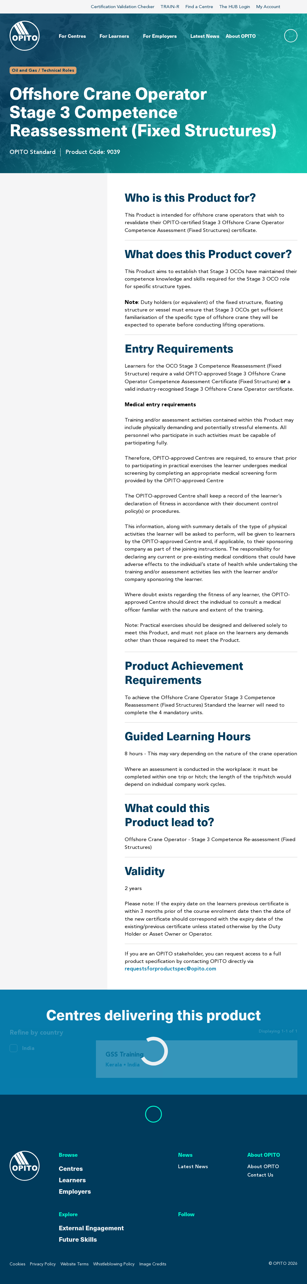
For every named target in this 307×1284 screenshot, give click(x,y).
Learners (72, 1179)
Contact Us (260, 1175)
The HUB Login (234, 6)
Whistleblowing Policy (114, 1264)
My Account (271, 6)
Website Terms (74, 1264)
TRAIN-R (169, 6)
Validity (20, 326)
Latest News (193, 1166)
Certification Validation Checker (122, 6)
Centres (71, 1168)
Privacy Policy (43, 1264)
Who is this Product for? (44, 194)
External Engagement (91, 1227)
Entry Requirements (37, 238)
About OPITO (263, 1166)
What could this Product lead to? (44, 304)
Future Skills (78, 1239)
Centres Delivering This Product (46, 354)
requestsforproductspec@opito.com (170, 969)
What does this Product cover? (43, 216)
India (28, 1048)
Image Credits (152, 1264)
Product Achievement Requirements (40, 260)
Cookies (17, 1264)
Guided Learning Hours (41, 282)
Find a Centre (199, 6)
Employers (75, 1191)
